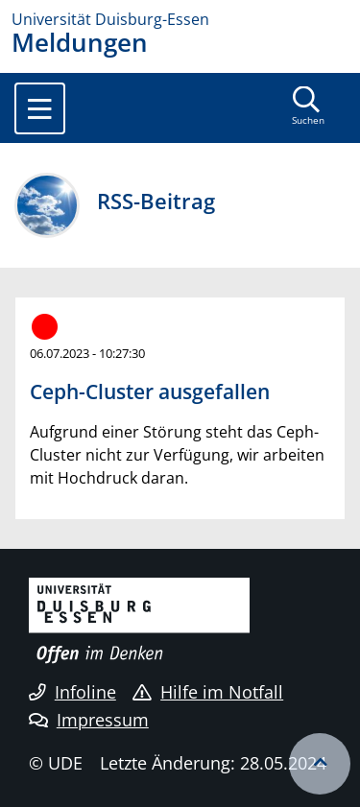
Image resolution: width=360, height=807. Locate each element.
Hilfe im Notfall (207, 691)
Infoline (72, 691)
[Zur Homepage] (180, 19)
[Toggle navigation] (39, 108)
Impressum (89, 719)
